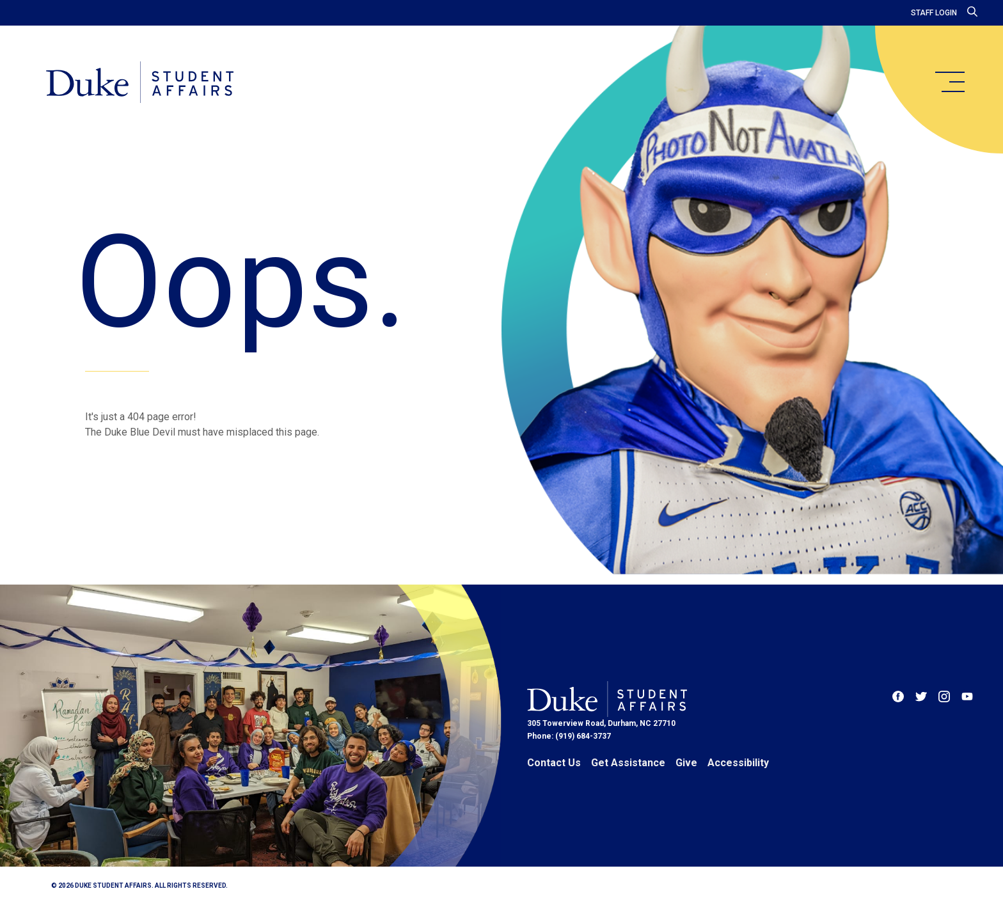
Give (686, 763)
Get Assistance (628, 763)
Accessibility (738, 763)
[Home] (140, 83)
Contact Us (554, 763)
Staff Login (934, 12)
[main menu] (949, 82)
